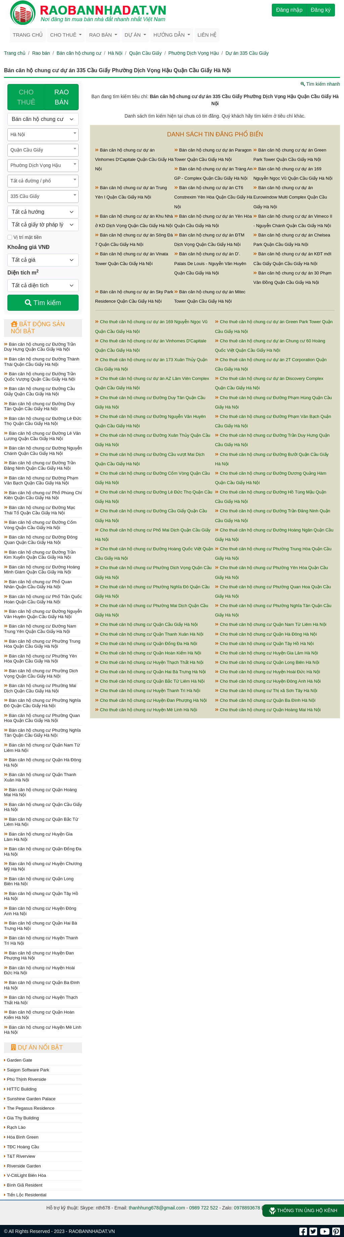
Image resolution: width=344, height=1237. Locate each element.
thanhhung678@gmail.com (157, 1207)
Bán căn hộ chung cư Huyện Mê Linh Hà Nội (42, 1030)
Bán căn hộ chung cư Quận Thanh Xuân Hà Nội (40, 777)
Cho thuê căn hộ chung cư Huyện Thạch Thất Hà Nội (149, 662)
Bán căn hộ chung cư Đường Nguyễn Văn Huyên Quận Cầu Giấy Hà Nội (43, 614)
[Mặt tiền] (9, 237)
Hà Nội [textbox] (17, 134)
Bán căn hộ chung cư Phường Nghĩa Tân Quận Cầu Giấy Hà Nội (42, 733)
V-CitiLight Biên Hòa (25, 1175)
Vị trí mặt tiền (24, 237)
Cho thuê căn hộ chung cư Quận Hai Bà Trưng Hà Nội (150, 671)
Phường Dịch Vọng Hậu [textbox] (35, 165)
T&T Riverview (19, 1156)
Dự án (133, 35)
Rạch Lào (15, 1127)
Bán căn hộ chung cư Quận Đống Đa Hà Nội (42, 851)
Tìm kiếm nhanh (320, 84)
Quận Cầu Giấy (145, 53)
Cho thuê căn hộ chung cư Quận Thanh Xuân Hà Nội (149, 634)
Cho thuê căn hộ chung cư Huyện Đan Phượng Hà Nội (151, 700)
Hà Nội (115, 53)
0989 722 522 (203, 1207)
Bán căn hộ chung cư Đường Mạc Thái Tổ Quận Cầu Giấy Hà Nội (39, 510)
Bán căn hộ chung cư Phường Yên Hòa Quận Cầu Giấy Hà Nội (40, 658)
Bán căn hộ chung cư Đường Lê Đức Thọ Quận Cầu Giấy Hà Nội (42, 421)
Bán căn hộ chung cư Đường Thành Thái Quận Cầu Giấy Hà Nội (41, 361)
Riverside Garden (22, 1165)
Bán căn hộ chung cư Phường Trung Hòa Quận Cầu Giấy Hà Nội (42, 644)
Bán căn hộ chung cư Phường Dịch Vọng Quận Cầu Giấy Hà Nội (41, 673)
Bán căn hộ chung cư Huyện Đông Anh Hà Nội (40, 911)
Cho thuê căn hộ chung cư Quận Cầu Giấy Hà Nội (146, 624)
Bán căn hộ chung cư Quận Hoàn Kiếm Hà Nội (39, 1015)
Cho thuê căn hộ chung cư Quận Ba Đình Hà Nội (265, 700)
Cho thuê (64, 35)
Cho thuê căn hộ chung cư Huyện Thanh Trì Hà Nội (147, 690)
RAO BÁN (61, 97)
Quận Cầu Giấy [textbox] (26, 150)
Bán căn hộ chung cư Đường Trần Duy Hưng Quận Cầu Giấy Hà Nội (40, 347)
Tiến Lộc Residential (25, 1194)
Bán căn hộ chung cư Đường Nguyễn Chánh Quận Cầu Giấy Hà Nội (43, 450)
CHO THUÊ (26, 97)
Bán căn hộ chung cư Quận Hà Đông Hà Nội (42, 762)
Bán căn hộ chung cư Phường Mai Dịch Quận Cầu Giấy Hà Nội (40, 688)
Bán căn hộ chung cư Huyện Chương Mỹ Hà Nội (43, 866)
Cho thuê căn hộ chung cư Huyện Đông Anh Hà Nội (268, 681)
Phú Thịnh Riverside (25, 1079)
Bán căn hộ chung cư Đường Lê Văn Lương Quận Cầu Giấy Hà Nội (42, 436)
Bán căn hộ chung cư (78, 53)
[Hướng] (43, 212)
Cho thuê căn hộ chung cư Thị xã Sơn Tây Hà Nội (266, 690)
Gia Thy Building (21, 1117)
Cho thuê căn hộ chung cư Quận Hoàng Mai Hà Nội (268, 709)
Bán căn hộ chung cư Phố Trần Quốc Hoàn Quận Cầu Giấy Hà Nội (43, 599)
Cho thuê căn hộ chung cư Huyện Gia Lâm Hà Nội (266, 652)
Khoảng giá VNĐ (28, 247)
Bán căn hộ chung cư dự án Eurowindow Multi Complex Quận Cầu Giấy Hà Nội (290, 197)
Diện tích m (23, 272)
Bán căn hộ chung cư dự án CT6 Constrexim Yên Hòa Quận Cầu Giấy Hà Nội (213, 197)
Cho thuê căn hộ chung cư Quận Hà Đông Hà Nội (266, 634)
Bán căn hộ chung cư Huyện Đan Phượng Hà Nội (39, 955)
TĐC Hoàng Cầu (21, 1146)
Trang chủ (28, 35)
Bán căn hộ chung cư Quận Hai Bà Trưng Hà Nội (40, 926)
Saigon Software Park (26, 1069)
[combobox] (43, 134)
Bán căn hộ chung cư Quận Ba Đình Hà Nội (42, 985)
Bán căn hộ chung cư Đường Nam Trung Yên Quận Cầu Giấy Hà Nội (40, 629)
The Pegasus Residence (29, 1108)
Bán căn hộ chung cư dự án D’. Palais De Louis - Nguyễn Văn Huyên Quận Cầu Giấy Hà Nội (210, 263)
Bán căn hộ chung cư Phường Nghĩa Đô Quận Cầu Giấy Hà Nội (42, 703)
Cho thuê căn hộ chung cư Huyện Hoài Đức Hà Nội (267, 671)
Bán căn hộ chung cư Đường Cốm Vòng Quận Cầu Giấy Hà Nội (40, 525)
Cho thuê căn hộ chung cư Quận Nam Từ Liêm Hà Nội (270, 624)
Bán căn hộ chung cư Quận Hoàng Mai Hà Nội (40, 792)
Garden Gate (18, 1060)
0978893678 (247, 1207)
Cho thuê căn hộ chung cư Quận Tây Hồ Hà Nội (264, 643)
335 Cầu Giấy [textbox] (24, 196)
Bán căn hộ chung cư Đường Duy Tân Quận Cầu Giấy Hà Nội (39, 406)
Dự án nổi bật (37, 1047)
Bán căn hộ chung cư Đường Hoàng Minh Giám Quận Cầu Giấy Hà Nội (42, 569)
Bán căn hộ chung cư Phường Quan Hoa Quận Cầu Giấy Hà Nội (42, 718)
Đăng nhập (289, 10)
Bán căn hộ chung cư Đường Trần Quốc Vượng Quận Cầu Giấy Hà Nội (40, 376)
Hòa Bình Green (21, 1137)
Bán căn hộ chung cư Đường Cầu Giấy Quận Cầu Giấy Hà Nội (39, 391)
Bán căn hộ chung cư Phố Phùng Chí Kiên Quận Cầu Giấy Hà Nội (43, 495)
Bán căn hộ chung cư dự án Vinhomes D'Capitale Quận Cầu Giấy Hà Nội (134, 159)
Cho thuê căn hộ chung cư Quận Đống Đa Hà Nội (146, 643)
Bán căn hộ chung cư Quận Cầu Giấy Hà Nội (43, 807)
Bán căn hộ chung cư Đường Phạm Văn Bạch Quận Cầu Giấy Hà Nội (41, 480)
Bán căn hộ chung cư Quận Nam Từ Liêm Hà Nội (42, 747)
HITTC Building (20, 1089)
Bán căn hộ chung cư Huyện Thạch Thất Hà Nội (41, 1000)
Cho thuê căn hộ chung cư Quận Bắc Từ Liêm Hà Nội (150, 681)
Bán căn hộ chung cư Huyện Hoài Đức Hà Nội (39, 970)
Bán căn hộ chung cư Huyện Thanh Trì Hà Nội (41, 940)
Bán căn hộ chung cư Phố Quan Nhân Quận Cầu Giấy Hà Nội (38, 584)
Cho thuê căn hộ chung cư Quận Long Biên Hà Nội (267, 662)
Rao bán (101, 35)
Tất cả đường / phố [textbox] (30, 180)
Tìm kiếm (43, 302)
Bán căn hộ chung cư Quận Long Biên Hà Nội (39, 881)
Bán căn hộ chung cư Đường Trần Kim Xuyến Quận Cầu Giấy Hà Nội (40, 555)
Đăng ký (321, 10)
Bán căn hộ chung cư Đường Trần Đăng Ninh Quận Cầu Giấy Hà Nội (40, 465)
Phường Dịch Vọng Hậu (193, 53)
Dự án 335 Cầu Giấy (247, 53)
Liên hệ (207, 35)
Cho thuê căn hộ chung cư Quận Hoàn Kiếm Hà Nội (148, 652)
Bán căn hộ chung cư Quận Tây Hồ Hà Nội (41, 896)
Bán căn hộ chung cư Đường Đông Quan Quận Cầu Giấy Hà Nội (40, 540)
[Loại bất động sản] (43, 119)
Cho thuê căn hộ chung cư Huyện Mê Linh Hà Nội (146, 709)
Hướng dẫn (170, 35)
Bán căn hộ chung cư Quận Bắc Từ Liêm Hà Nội (41, 822)
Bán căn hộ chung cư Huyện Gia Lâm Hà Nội (38, 836)
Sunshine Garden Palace (29, 1098)
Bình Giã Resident (23, 1185)
